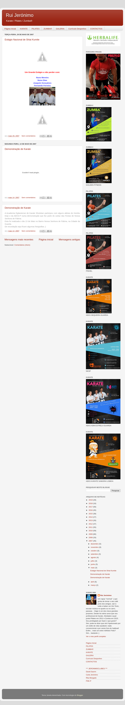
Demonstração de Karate (18, 149)
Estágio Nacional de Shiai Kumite (22, 39)
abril (93, 582)
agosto (93, 557)
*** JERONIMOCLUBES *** (96, 669)
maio (93, 568)
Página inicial (10, 29)
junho (93, 564)
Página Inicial (91, 643)
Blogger (80, 695)
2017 (91, 507)
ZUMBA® (48, 29)
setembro (95, 554)
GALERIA (60, 29)
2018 (91, 503)
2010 (91, 531)
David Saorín (91, 672)
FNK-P (88, 681)
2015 (91, 514)
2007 (91, 541)
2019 (91, 500)
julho (93, 561)
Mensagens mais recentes (19, 239)
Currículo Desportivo (77, 29)
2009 (91, 534)
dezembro (95, 544)
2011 (91, 527)
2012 (91, 524)
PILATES (36, 29)
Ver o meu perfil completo (96, 636)
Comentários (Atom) (22, 245)
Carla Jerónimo (92, 675)
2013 (91, 520)
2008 (91, 537)
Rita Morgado (91, 678)
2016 (91, 510)
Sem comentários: (29, 136)
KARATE (24, 29)
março (93, 585)
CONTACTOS (96, 29)
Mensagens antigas (69, 239)
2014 (91, 517)
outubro (94, 551)
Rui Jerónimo (19, 15)
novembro (95, 547)
